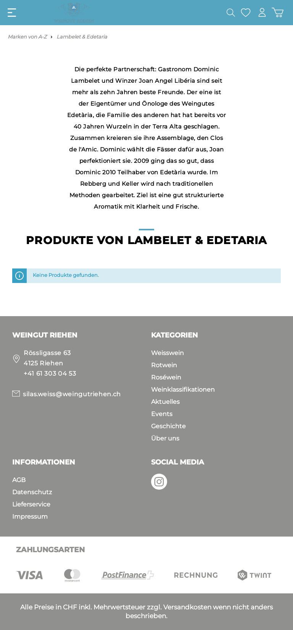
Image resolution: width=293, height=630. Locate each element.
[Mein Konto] (262, 12)
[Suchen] (231, 12)
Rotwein (164, 365)
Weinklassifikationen (183, 389)
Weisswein (167, 353)
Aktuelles (165, 401)
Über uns (165, 438)
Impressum (30, 516)
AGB (19, 480)
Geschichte (168, 426)
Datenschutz (32, 492)
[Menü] (12, 12)
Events (161, 414)
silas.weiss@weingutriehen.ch (72, 394)
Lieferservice (31, 504)
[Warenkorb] (277, 12)
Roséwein (166, 377)
